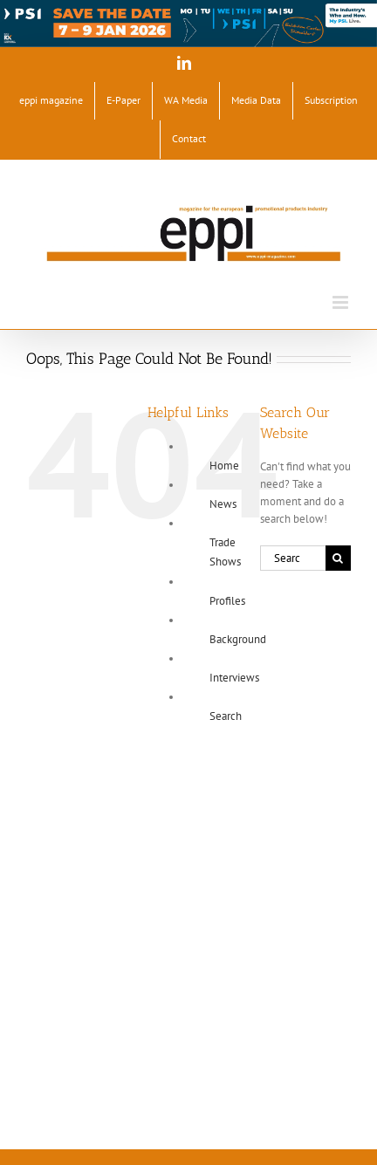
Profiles (227, 600)
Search (225, 716)
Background (237, 639)
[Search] (338, 558)
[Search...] (293, 558)
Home (224, 465)
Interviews (234, 677)
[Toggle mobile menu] (341, 302)
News (222, 504)
